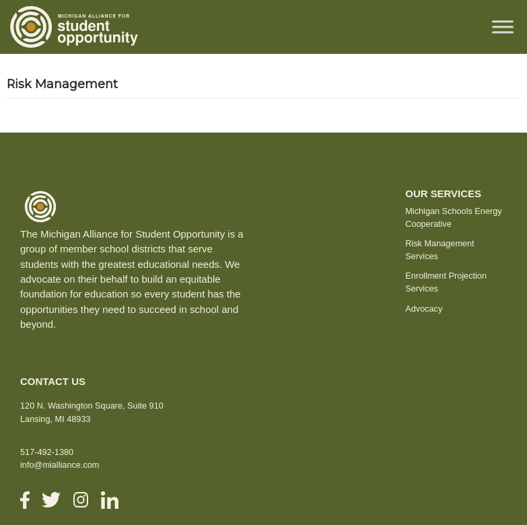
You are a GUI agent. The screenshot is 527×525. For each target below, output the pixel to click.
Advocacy (423, 309)
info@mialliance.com (59, 465)
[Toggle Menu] (503, 26)
